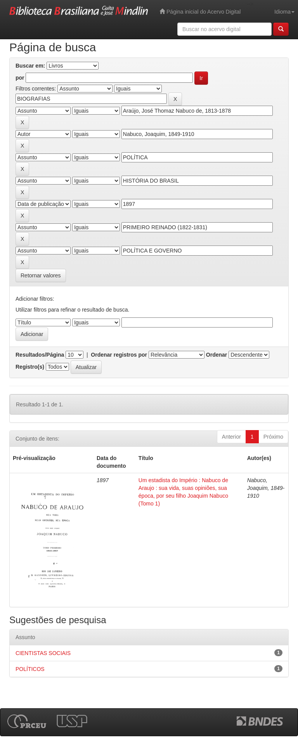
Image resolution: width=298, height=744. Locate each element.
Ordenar (216, 355)
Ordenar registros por (119, 355)
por (20, 78)
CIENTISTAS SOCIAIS (43, 653)
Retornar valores (41, 275)
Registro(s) (30, 367)
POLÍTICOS (30, 669)
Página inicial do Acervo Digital (200, 11)
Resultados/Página (40, 355)
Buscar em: (30, 66)
